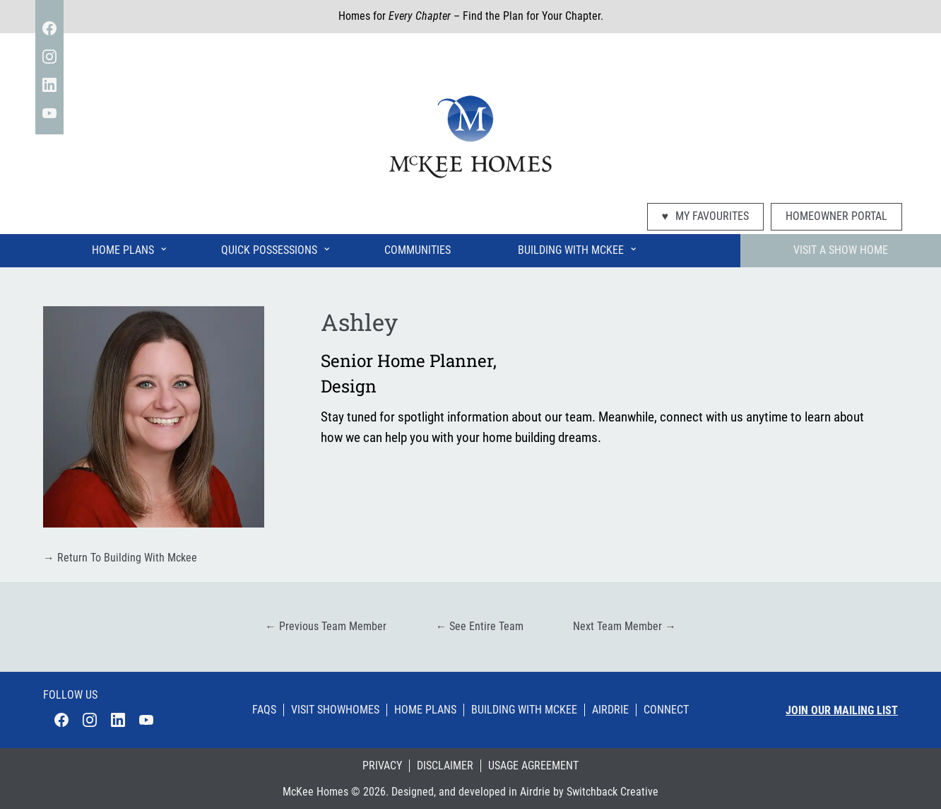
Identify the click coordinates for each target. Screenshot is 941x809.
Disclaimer (445, 765)
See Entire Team (480, 626)
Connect (666, 710)
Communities (417, 250)
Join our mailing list (842, 710)
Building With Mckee (524, 710)
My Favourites (705, 216)
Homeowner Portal (836, 216)
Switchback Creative (612, 792)
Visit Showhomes (335, 710)
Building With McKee (578, 247)
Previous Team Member (325, 626)
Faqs (264, 710)
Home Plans (130, 247)
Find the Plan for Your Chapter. (533, 16)
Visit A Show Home (840, 250)
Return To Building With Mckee (120, 558)
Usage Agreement (533, 765)
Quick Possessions (276, 247)
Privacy (382, 765)
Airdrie (610, 710)
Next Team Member (624, 626)
